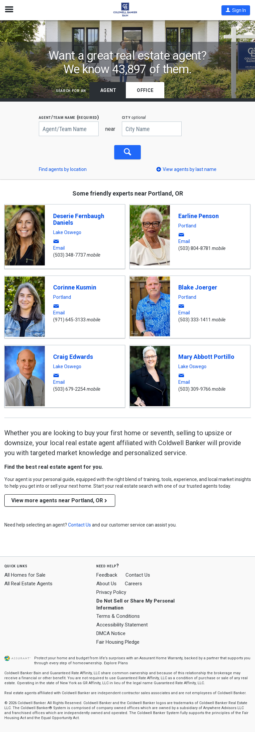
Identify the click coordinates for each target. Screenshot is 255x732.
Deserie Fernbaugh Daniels (78, 219)
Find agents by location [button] (63, 169)
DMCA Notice (111, 633)
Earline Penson (198, 215)
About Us (106, 584)
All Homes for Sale (24, 575)
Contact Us (138, 575)
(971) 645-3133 (69, 319)
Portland (187, 225)
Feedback (106, 575)
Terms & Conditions (118, 616)
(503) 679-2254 (69, 389)
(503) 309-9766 (194, 389)
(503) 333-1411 (194, 319)
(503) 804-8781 (194, 248)
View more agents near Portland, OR (59, 500)
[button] (235, 10)
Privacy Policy (111, 592)
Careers (133, 584)
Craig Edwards (73, 356)
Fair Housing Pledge (117, 642)
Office (145, 90)
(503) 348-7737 (69, 255)
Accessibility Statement (122, 625)
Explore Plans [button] (116, 663)
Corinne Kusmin (74, 287)
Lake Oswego (67, 232)
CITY (134, 117)
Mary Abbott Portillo (206, 356)
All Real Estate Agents (28, 584)
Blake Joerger (197, 287)
